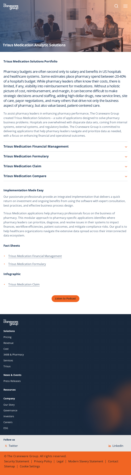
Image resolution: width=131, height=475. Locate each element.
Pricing (7, 337)
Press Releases (12, 381)
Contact (113, 461)
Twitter (11, 445)
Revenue (8, 343)
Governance (10, 410)
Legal (60, 461)
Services (8, 360)
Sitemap (9, 466)
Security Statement (16, 461)
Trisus (7, 366)
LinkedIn (116, 445)
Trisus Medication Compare (24, 176)
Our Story (9, 404)
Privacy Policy (43, 461)
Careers (8, 422)
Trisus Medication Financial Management (36, 146)
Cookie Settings (30, 466)
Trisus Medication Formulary (26, 156)
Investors (8, 416)
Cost (6, 348)
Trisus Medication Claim (22, 166)
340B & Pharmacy (13, 354)
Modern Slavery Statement (85, 461)
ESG (5, 428)
